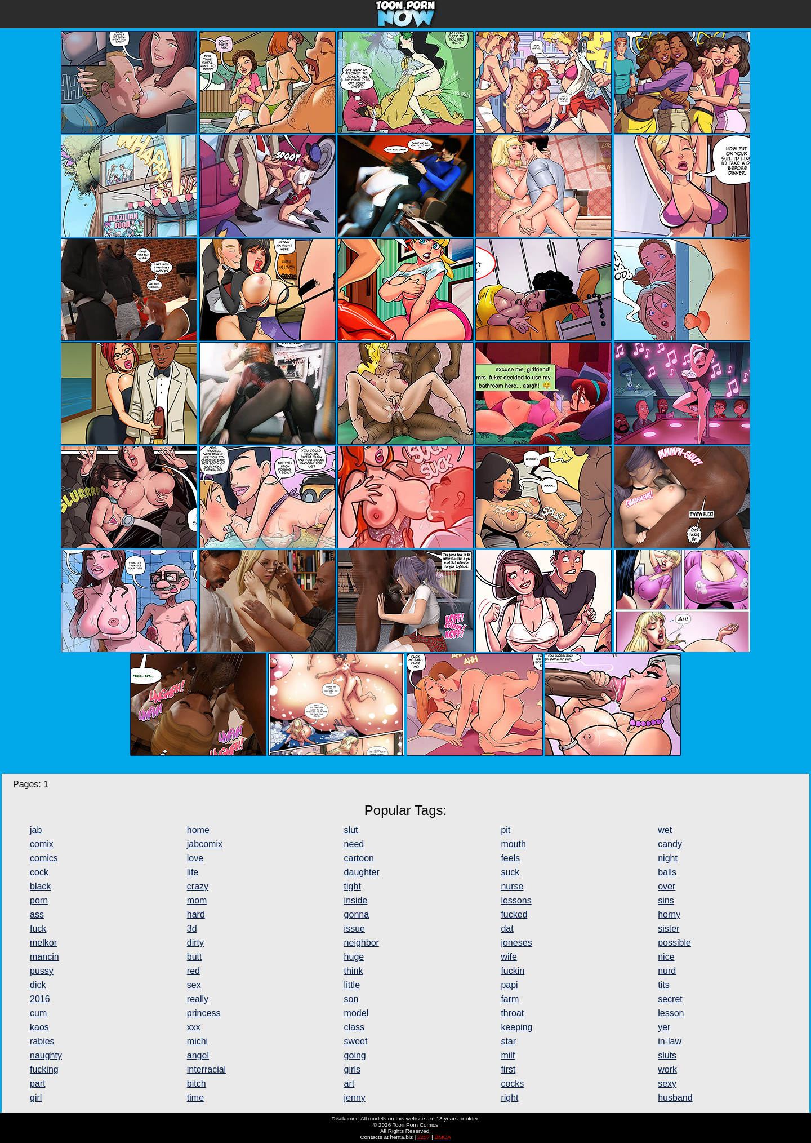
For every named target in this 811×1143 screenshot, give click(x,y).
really (197, 999)
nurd (667, 971)
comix (42, 844)
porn (39, 900)
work (667, 1069)
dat (507, 928)
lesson (671, 1013)
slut (351, 830)
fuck (38, 928)
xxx (193, 1027)
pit (505, 830)
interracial (206, 1069)
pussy (42, 971)
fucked (514, 914)
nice (666, 957)
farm (510, 999)
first (508, 1069)
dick (38, 985)
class (354, 1027)
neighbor (361, 942)
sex (194, 985)
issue (354, 928)
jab (36, 830)
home (198, 830)
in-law (669, 1041)
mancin (44, 957)
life (192, 872)
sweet (356, 1041)
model (356, 1013)
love (195, 858)
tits (663, 985)
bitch (196, 1083)
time (195, 1097)
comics (44, 858)
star (508, 1041)
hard (196, 914)
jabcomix (204, 844)
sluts (667, 1055)
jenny (355, 1097)
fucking (44, 1069)
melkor (43, 942)
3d (192, 928)
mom (197, 900)
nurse (512, 886)
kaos (39, 1027)
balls (667, 872)
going (355, 1055)
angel (198, 1055)
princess (204, 1013)
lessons (516, 900)
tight (352, 886)
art (349, 1083)
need (354, 844)
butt (194, 957)
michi (197, 1041)
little (352, 985)
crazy (197, 886)
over (666, 886)
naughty (46, 1055)
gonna (356, 914)
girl (36, 1097)
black (40, 886)
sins (666, 900)
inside (356, 900)
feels (510, 858)
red (193, 971)
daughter (362, 872)
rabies (42, 1041)
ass (37, 914)
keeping (516, 1027)
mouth (513, 844)
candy (670, 844)
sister (668, 928)
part (38, 1083)
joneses (516, 942)
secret (670, 999)
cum (38, 1013)
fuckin (512, 971)
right (509, 1097)
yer (664, 1027)
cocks (512, 1083)
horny (669, 914)
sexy (667, 1083)
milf (508, 1055)
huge (354, 957)
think (353, 971)
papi (509, 985)
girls (352, 1069)
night (668, 858)
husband (675, 1097)
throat (512, 1013)
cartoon (359, 858)
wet (665, 830)
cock (39, 872)
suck (510, 872)
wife (508, 957)
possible (674, 942)
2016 (40, 999)
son (351, 999)
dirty (195, 942)
